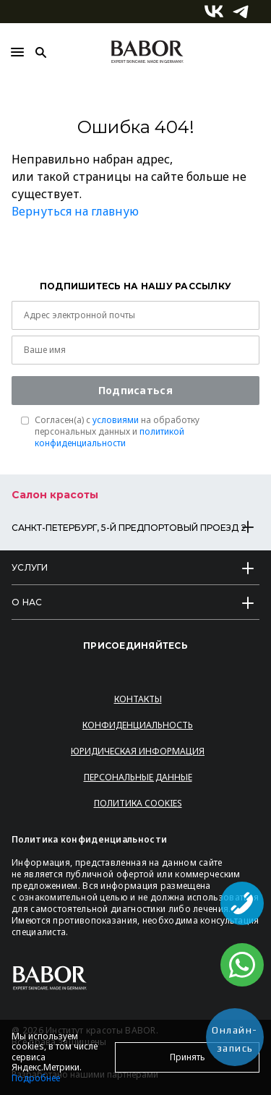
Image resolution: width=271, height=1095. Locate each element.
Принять (187, 1057)
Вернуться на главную (75, 211)
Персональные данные (138, 777)
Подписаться (135, 390)
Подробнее (36, 1078)
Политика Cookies (138, 803)
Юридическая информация (138, 751)
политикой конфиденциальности (109, 437)
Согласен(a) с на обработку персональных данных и (117, 431)
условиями (116, 420)
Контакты (138, 699)
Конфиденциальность (137, 725)
